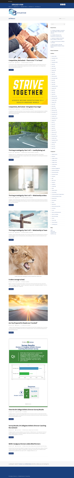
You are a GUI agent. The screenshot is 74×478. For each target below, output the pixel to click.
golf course (54, 180)
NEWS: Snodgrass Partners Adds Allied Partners (24, 444)
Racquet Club (54, 198)
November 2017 (54, 114)
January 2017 (54, 134)
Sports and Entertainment (56, 212)
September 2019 (55, 86)
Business (23, 281)
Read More (11, 69)
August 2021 (54, 70)
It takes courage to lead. (17, 279)
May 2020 (53, 82)
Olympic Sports (31, 429)
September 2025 (55, 58)
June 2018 (53, 104)
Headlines (27, 62)
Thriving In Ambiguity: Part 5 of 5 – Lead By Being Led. (27, 150)
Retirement (54, 204)
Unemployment (54, 224)
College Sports (24, 325)
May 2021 (53, 72)
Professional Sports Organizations (58, 194)
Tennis (53, 218)
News (30, 446)
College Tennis (54, 162)
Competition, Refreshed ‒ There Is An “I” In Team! (25, 60)
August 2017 (54, 120)
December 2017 (54, 112)
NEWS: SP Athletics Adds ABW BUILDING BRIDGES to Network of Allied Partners (57, 46)
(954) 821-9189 (17, 4)
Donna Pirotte (19, 411)
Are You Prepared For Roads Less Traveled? (23, 323)
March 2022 (54, 68)
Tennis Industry (54, 222)
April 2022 (53, 66)
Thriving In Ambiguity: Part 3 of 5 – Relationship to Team (28, 230)
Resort (53, 202)
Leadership (31, 62)
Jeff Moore (18, 62)
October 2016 (54, 138)
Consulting (54, 166)
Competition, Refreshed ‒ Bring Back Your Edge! (25, 107)
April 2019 (53, 94)
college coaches (54, 158)
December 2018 (54, 98)
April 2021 (53, 74)
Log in (52, 230)
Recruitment (36, 429)
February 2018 (54, 110)
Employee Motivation (55, 170)
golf (52, 178)
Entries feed (53, 231)
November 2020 (54, 78)
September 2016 (55, 140)
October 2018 (54, 100)
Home (60, 18)
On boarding (54, 192)
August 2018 (54, 102)
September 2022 (55, 62)
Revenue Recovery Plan (56, 206)
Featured (23, 62)
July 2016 (53, 144)
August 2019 (54, 88)
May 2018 (53, 106)
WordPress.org (53, 233)
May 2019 (53, 92)
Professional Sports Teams (56, 196)
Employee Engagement (56, 168)
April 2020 (53, 84)
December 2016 (54, 136)
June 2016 (53, 146)
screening (53, 208)
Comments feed (53, 232)
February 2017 (54, 132)
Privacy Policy (27, 476)
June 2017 (53, 124)
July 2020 (53, 80)
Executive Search (55, 174)
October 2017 (54, 116)
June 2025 (53, 60)
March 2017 (54, 130)
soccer (53, 210)
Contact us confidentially (24, 464)
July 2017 (53, 122)
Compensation (54, 164)
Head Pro (53, 182)
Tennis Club (54, 220)
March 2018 (54, 108)
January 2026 (54, 56)
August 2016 (54, 142)
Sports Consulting (55, 214)
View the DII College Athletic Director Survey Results (26, 410)
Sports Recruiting (44, 446)
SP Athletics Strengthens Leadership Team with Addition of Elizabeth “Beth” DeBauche (58, 31)
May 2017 (53, 126)
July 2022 (53, 64)
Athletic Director (24, 152)
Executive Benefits (55, 172)
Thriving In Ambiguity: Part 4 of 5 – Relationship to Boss (28, 195)
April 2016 (53, 148)
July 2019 (53, 90)
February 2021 (54, 76)
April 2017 (53, 128)
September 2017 (55, 118)
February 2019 (54, 96)
